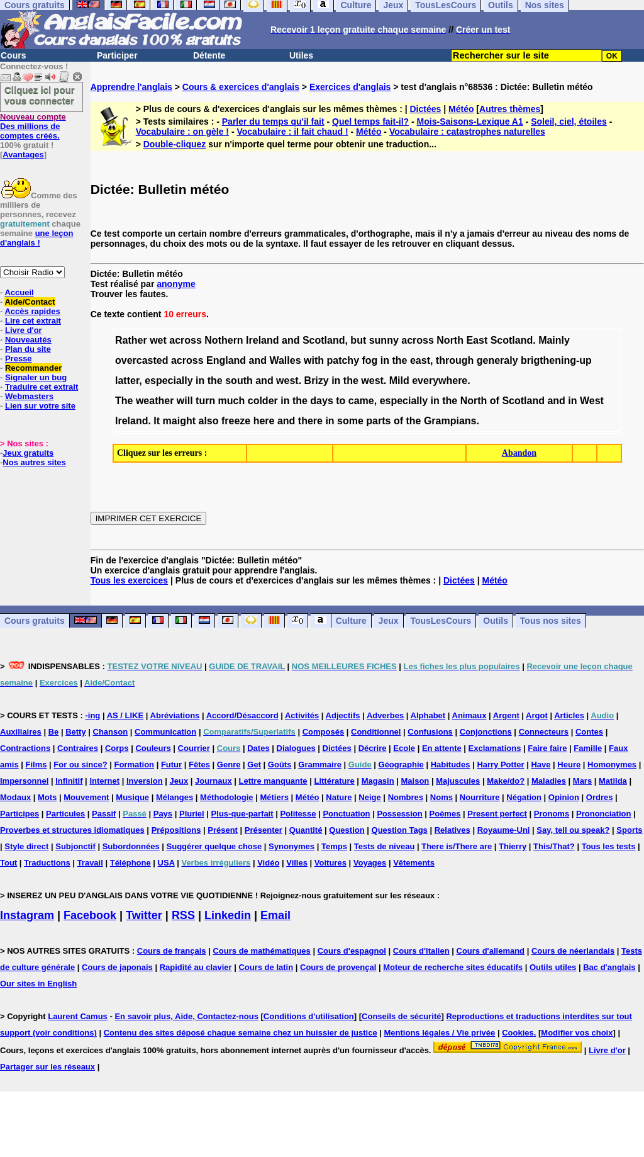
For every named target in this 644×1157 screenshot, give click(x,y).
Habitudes (450, 764)
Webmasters (29, 396)
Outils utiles (553, 967)
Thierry (512, 846)
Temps (334, 846)
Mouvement (86, 797)
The (124, 400)
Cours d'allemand (491, 951)
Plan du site (28, 349)
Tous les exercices (129, 580)
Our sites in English (38, 983)
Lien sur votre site (40, 405)
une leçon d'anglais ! (36, 238)
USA (166, 862)
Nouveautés (28, 339)
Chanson (110, 732)
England (226, 360)
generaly (497, 360)
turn (205, 400)
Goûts (280, 764)
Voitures (330, 862)
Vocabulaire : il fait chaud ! (292, 132)
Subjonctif (75, 846)
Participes (19, 813)
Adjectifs (343, 715)
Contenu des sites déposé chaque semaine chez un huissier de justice (240, 1032)
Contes (589, 732)
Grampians (450, 420)
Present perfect (497, 813)
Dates (258, 748)
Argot (537, 715)
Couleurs (152, 748)
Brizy (316, 380)
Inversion (144, 781)
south (239, 380)
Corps (117, 748)
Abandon (519, 453)
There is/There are (456, 846)
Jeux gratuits (28, 453)
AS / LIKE (125, 715)
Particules (65, 813)
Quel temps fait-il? (370, 121)
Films (36, 764)
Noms (441, 797)
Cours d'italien (421, 951)
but (358, 340)
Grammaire (319, 764)
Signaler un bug (36, 377)
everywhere (439, 380)
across (185, 340)
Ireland (262, 340)
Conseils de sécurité (401, 1016)
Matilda (613, 781)
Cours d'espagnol (352, 951)
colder (263, 400)
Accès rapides (32, 311)
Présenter (263, 830)
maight (179, 420)
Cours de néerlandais (572, 951)
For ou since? (80, 764)
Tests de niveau (384, 846)
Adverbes (385, 715)
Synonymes (291, 846)
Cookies (518, 1032)
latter (127, 380)
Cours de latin (265, 967)
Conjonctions (486, 732)
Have (540, 764)
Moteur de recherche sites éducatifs (453, 967)
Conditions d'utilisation (309, 1016)
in (384, 360)
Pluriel (191, 813)
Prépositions (176, 830)
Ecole (404, 748)
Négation (523, 797)
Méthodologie (226, 797)
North (450, 340)
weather (155, 400)
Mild (399, 380)
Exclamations (495, 748)
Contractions (25, 748)
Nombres (405, 797)
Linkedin (227, 915)
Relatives (452, 830)
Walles (285, 360)
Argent (506, 715)
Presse (18, 358)
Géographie (401, 764)
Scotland (324, 340)
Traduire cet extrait (41, 387)
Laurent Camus (78, 1016)
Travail (90, 862)
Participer (117, 55)
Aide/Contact (29, 302)
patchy (342, 360)
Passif (104, 813)
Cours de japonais (117, 967)
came (361, 400)
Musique (132, 797)
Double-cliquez (174, 144)
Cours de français (171, 951)
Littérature (334, 781)
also (208, 420)
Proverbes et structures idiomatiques (72, 830)
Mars (582, 781)
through (455, 360)
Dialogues (296, 748)
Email (275, 915)
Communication (165, 732)
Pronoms (551, 813)
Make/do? (506, 781)
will (185, 400)
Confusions (430, 732)
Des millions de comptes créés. (33, 126)
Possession (399, 813)
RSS (183, 915)
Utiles (301, 55)
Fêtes (199, 764)
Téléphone (130, 862)
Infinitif (68, 781)
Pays (162, 813)
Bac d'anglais (609, 967)
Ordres (599, 797)
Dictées (425, 109)
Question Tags (400, 830)
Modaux (15, 797)
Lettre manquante (273, 781)
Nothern (223, 340)
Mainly (554, 340)
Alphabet (428, 715)
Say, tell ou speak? (572, 830)
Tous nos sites (550, 621)
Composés (323, 732)
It (156, 420)
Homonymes (611, 764)
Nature (339, 797)
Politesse (298, 813)
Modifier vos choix (577, 1032)
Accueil (18, 292)
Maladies (548, 781)
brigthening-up (556, 360)
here (264, 420)
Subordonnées (131, 846)
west (287, 380)
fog (369, 360)
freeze (235, 420)
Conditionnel (376, 732)
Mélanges (174, 797)
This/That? (554, 846)
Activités (302, 715)
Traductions (47, 862)
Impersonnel (24, 781)
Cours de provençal (338, 967)
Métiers (274, 797)
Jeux (389, 621)
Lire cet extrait (33, 320)
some (350, 420)
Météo (461, 109)
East (476, 340)
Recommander (33, 368)
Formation (134, 764)
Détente (209, 55)
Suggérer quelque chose (214, 846)
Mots (47, 797)
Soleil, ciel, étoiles (569, 121)
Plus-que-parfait (242, 813)
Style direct (26, 846)
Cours (13, 55)
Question (346, 830)
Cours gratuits (34, 621)
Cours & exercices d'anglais (240, 87)
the (399, 360)
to (340, 400)
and (290, 340)
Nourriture (480, 797)
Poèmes (445, 813)
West (592, 400)
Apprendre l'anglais (131, 87)
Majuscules (458, 781)
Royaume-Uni (503, 830)
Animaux (469, 715)
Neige (369, 797)
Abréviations (175, 715)
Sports (629, 830)
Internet (104, 781)
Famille (588, 748)
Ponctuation (346, 813)
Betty (75, 732)
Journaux (213, 781)
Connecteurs (544, 732)
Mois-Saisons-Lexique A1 (470, 121)
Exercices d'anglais (350, 87)
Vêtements (414, 862)
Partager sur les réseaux (47, 1066)
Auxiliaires (21, 732)
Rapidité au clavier (196, 967)
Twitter (144, 915)
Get (254, 764)
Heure (568, 764)
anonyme (176, 284)
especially (169, 380)
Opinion (563, 797)
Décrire (372, 748)
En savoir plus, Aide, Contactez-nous (186, 1016)
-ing (92, 715)
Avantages (23, 154)
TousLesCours (440, 621)
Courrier (194, 748)
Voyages (370, 862)
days (321, 400)
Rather (131, 340)
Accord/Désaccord (242, 715)
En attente (442, 748)
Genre (229, 764)
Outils (495, 621)
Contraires (77, 748)
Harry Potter (500, 764)
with (314, 360)
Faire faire (547, 748)
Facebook (90, 915)
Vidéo (268, 862)
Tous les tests (609, 846)
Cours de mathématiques (261, 951)
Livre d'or (23, 330)
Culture (351, 621)
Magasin (378, 781)
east (420, 360)
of (494, 400)
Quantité (306, 830)
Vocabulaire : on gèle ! (182, 132)
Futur (171, 764)
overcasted (142, 360)
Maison (415, 781)
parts (378, 420)
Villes (297, 862)
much (231, 400)
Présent (223, 830)
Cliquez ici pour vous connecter (39, 95)
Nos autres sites (34, 462)
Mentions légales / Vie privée (440, 1032)
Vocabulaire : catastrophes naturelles (467, 132)
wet (158, 340)
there (310, 420)
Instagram (27, 915)
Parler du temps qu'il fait (273, 121)
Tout (8, 862)
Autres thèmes (509, 109)
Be (53, 732)
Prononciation (603, 813)
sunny (384, 340)
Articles (569, 715)
